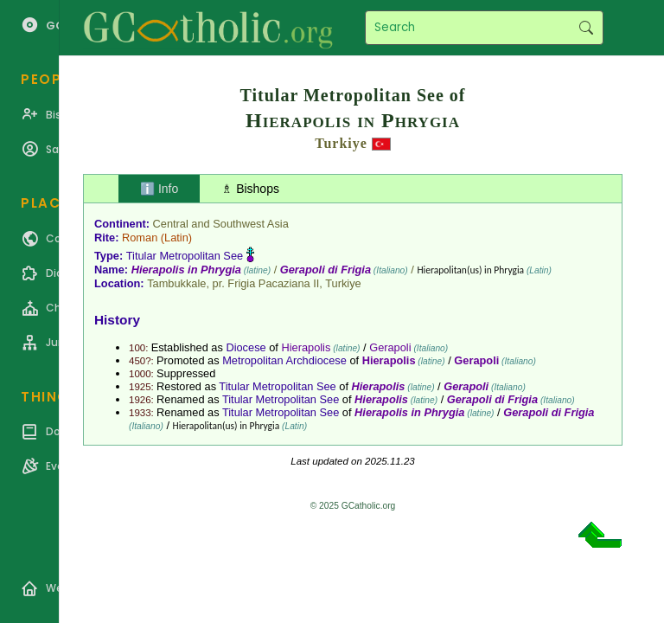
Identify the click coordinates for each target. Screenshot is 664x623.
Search (586, 27)
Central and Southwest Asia (221, 223)
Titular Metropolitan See (184, 255)
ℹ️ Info (159, 189)
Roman (139, 237)
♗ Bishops (250, 189)
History (117, 319)
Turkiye (341, 143)
